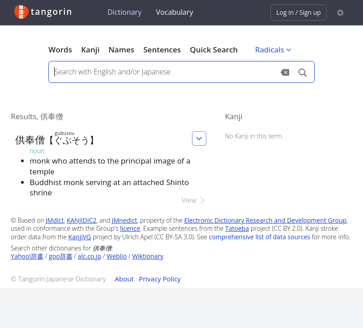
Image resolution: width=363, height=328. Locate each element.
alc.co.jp (90, 256)
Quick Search (214, 49)
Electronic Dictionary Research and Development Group (265, 220)
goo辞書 (60, 256)
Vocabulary (174, 12)
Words (60, 49)
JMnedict (124, 220)
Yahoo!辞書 (27, 256)
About (124, 278)
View (194, 199)
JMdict (55, 220)
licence (130, 228)
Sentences (162, 49)
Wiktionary (147, 256)
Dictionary (124, 12)
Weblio (117, 256)
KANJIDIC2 (82, 220)
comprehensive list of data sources (260, 237)
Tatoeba (237, 228)
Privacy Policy (160, 278)
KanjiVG (79, 237)
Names (121, 49)
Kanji (90, 49)
